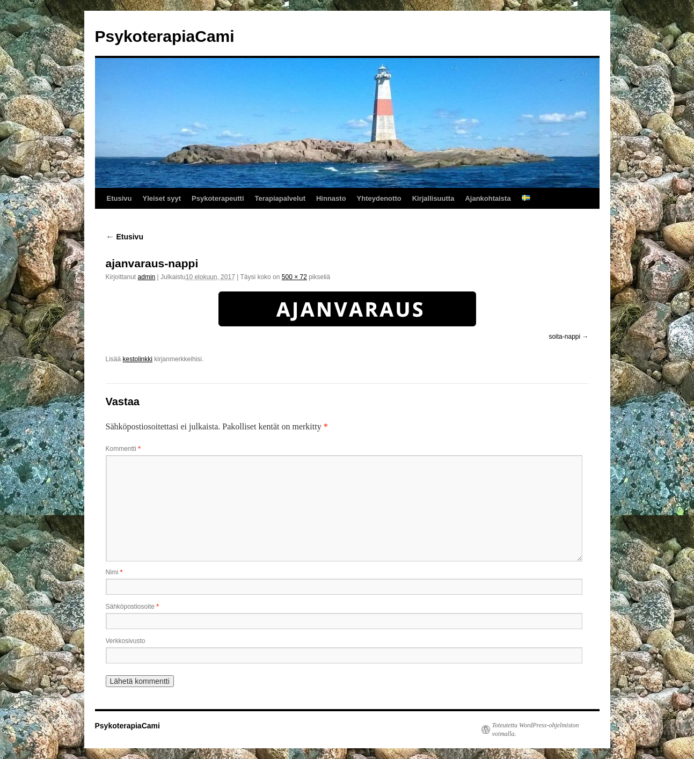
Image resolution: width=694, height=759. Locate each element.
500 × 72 (294, 277)
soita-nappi (564, 336)
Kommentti (123, 449)
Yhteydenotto (379, 198)
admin (147, 277)
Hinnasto (331, 198)
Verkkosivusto (125, 641)
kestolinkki (137, 359)
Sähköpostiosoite (132, 606)
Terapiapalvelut (280, 198)
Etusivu (119, 198)
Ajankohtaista (487, 198)
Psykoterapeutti (218, 198)
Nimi (114, 572)
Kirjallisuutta (433, 198)
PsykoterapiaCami (165, 36)
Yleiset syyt (161, 198)
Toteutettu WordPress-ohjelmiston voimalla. (535, 729)
